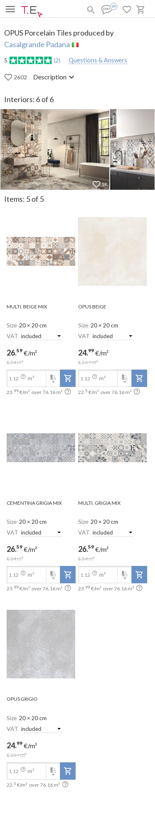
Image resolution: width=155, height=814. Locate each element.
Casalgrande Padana (37, 44)
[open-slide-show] (41, 252)
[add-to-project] (68, 378)
